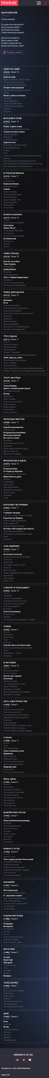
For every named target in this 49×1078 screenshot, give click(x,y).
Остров (6, 957)
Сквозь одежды (10, 134)
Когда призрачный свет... (14, 531)
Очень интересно (10, 1029)
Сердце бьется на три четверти (17, 557)
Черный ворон (9, 350)
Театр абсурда (10, 386)
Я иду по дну (8, 996)
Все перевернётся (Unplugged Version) (19, 161)
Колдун (6, 150)
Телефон (7, 970)
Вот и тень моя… (10, 570)
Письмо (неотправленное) (14, 285)
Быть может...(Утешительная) (16, 327)
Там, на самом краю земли (14, 898)
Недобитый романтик (13, 427)
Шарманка (8, 754)
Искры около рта (10, 828)
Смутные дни (9, 803)
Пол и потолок (9, 873)
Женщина (7, 137)
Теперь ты (7, 560)
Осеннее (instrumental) (13, 106)
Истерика (7, 823)
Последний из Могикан (13, 231)
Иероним (7, 617)
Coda (5, 498)
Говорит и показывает (12, 598)
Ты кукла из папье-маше (13, 236)
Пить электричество (12, 712)
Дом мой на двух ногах (13, 443)
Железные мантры (12, 435)
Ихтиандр (7, 495)
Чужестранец (9, 264)
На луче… (7, 479)
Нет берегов (8, 929)
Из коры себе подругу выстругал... (19, 529)
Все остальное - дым (12, 942)
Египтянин (8, 679)
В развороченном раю (13, 490)
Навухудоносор (10, 759)
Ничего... (7, 246)
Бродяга (7, 111)
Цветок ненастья (10, 451)
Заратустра (8, 485)
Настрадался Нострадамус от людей (19, 619)
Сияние (6, 189)
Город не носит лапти (12, 103)
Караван (7, 1037)
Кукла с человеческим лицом (16, 388)
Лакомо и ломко (10, 681)
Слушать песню (14, 52)
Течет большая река (12, 901)
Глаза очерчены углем (13, 751)
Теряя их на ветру (11, 865)
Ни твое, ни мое (10, 673)
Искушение (8, 575)
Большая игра (9, 239)
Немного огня (9, 857)
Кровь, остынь (9, 834)
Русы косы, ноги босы (12, 402)
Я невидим (8, 924)
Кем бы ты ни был (11, 261)
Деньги (6, 1035)
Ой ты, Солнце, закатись (13, 82)
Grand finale (8, 208)
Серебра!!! (7, 596)
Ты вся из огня (9, 965)
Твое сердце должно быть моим (18, 859)
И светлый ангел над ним (14, 867)
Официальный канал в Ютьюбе (30, 1060)
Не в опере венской (11, 391)
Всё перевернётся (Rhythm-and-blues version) (23, 164)
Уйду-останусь (9, 404)
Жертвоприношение (12, 826)
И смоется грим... (10, 412)
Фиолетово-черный (12, 676)
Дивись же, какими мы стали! (16, 129)
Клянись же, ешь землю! (13, 604)
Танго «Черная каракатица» (15, 277)
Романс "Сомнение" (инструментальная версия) (24, 371)
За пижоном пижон (11, 305)
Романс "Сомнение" (11, 352)
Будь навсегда (9, 723)
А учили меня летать (12, 1001)
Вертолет (7, 839)
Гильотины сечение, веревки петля (18, 313)
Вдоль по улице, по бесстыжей (16, 80)
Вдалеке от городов (12, 694)
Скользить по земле (12, 790)
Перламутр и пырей (11, 689)
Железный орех (10, 1004)
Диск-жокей (8, 769)
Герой (5, 640)
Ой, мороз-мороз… (11, 344)
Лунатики (7, 440)
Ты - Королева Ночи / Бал (14, 684)
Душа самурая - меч (12, 200)
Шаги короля (9, 800)
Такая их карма (10, 192)
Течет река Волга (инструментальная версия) (23, 368)
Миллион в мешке (11, 671)
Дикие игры (8, 637)
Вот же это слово (11, 438)
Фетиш (6, 394)
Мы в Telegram (23, 1060)
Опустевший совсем (12, 875)
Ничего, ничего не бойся (14, 95)
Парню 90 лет (9, 228)
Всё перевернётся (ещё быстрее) (17, 166)
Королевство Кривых (13, 518)
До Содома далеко (11, 606)
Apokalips (7, 656)
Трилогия (7, 316)
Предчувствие (9, 767)
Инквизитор (8, 993)
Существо (7, 446)
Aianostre (7, 539)
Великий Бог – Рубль (12, 653)
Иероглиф (8, 960)
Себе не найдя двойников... (15, 521)
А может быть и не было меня (17, 645)
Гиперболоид (9, 430)
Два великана (9, 756)
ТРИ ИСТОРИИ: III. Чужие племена (17, 731)
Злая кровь (8, 225)
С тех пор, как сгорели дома (15, 903)
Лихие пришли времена (13, 223)
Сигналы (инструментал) (14, 329)
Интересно (8, 926)
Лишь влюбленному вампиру (16, 821)
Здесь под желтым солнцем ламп (18, 648)
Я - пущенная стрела (12, 895)
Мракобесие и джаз (12, 477)
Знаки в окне (8, 614)
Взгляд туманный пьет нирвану (17, 692)
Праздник (7, 962)
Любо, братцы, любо (12, 358)
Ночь (5, 968)
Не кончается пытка (12, 554)
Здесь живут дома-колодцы (15, 448)
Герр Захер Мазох (11, 487)
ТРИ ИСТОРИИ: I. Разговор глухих (17, 725)
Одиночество (9, 142)
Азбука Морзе (9, 269)
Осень (6, 650)
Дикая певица (9, 407)
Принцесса (8, 241)
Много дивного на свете (13, 991)
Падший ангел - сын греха (14, 474)
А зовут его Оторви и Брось (15, 85)
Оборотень (8, 562)
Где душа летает (10, 202)
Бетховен (7, 280)
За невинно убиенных (12, 862)
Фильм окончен (10, 197)
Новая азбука (9, 909)
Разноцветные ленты (12, 194)
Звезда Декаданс (11, 324)
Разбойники (8, 482)
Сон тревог (8, 836)
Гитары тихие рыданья (13, 88)
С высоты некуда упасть (13, 772)
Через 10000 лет (10, 686)
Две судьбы (8, 578)
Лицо (5, 746)
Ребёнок (7, 109)
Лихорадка (8, 634)
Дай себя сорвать (11, 940)
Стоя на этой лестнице (13, 937)
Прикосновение (10, 321)
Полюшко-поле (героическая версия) (19, 355)
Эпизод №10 (8, 205)
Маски (6, 93)
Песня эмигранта (10, 275)
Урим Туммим (9, 399)
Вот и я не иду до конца (13, 283)
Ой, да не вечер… (10, 366)
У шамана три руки (11, 513)
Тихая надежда (10, 101)
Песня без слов (9, 806)
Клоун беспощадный (12, 311)
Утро (5, 153)
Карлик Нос (8, 396)
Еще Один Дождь (11, 748)
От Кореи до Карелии (12, 471)
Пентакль (7, 609)
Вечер (6, 1027)
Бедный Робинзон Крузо (13, 526)
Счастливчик (9, 181)
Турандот (7, 98)
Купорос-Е (7, 720)
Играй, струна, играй (12, 126)
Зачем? (6, 244)
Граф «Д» (7, 567)
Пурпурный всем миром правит (16, 90)
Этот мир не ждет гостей (14, 565)
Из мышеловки (10, 469)
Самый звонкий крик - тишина (16, 870)
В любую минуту (10, 140)
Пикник (6, 973)
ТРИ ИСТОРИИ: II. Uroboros (14, 728)
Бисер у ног (8, 581)
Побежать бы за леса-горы (15, 601)
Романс (6, 932)
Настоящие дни (10, 890)
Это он (6, 934)
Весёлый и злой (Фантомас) (15, 145)
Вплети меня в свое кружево (15, 308)
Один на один (9, 77)
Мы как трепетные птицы (14, 893)
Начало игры (8, 410)
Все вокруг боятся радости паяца (17, 534)
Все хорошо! (8, 233)
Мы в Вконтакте (17, 1060)
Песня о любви (9, 363)
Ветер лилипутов (10, 523)
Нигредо (7, 642)
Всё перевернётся (11, 148)
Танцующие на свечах (13, 798)
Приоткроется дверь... (12, 454)
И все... (6, 537)
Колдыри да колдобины (14, 433)
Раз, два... (7, 831)
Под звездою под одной (13, 792)
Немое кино (8, 787)
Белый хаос (8, 842)
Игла (5, 303)
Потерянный (8, 267)
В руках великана (11, 184)
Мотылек (7, 272)
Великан (7, 976)
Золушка (7, 1032)
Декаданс (7, 300)
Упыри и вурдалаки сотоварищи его (18, 573)
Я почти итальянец (11, 612)
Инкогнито (7, 319)
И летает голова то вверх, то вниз (17, 515)
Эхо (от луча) (9, 492)
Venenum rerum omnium (13, 709)
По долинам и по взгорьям (14, 360)
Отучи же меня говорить (14, 761)
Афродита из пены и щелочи (15, 717)
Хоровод (7, 1024)
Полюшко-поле (9, 347)
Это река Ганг (9, 906)
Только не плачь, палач (14, 132)
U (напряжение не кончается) (16, 715)
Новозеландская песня (13, 1007)
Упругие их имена (11, 795)
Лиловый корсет (10, 186)
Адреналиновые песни (13, 764)
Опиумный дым (10, 1040)
